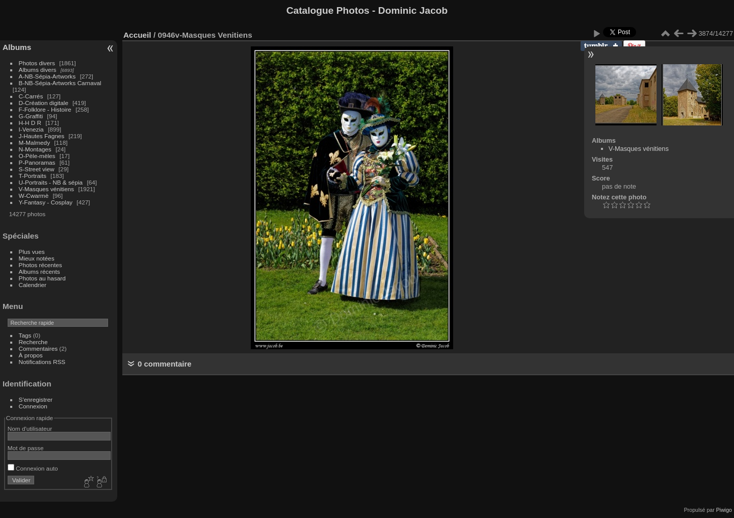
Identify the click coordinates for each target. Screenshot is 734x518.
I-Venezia (31, 129)
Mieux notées (37, 258)
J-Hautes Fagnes (42, 136)
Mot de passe (26, 448)
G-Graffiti (31, 116)
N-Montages (35, 149)
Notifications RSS (42, 361)
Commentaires (38, 348)
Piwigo (724, 510)
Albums (17, 47)
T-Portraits (32, 175)
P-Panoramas (37, 162)
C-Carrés (31, 96)
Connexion (33, 406)
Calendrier (32, 284)
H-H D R (30, 122)
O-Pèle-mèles (37, 155)
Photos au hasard (42, 278)
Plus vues (32, 251)
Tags (25, 335)
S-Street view (37, 169)
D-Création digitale (43, 102)
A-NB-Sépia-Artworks (47, 76)
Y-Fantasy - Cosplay (46, 202)
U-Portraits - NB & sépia (51, 182)
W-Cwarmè (34, 195)
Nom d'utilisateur (30, 428)
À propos (31, 355)
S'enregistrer (36, 399)
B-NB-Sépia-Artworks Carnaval (60, 83)
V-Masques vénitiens (46, 189)
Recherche (33, 342)
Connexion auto (33, 468)
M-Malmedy (34, 142)
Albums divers (38, 69)
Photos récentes (40, 265)
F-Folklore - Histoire (45, 109)
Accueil (137, 35)
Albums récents (39, 271)
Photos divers (37, 63)
